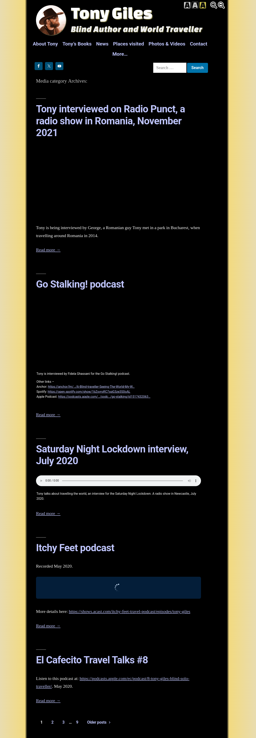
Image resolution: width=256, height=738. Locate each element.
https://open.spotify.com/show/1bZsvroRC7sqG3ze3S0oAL (89, 392)
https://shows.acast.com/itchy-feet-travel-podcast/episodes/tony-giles (129, 611)
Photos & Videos (167, 44)
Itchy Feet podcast (75, 548)
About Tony (45, 44)
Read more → (48, 250)
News (102, 44)
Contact (198, 44)
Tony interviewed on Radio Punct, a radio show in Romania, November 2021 (110, 120)
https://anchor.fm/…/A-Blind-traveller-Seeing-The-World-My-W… (91, 387)
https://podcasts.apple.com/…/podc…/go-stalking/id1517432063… (104, 397)
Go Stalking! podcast (80, 284)
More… (120, 54)
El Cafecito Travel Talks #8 (92, 660)
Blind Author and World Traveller (136, 29)
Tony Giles (111, 12)
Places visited (128, 44)
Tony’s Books (77, 44)
